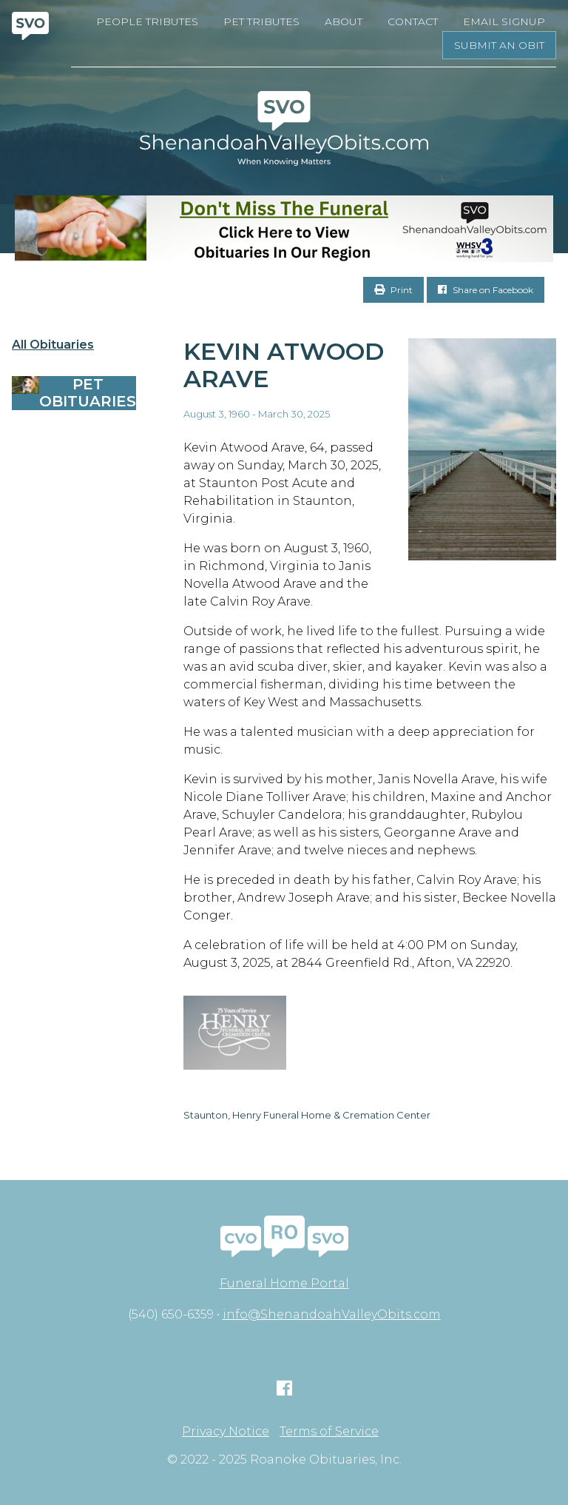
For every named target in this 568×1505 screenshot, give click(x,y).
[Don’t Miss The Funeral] (284, 228)
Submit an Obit (499, 45)
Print (393, 289)
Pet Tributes (261, 21)
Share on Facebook (485, 289)
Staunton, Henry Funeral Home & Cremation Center (306, 1115)
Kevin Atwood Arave (283, 365)
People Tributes (147, 21)
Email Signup (504, 21)
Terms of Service (329, 1431)
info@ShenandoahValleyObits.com (332, 1314)
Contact (413, 21)
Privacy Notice (225, 1431)
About (343, 21)
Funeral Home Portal (284, 1283)
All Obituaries (53, 345)
